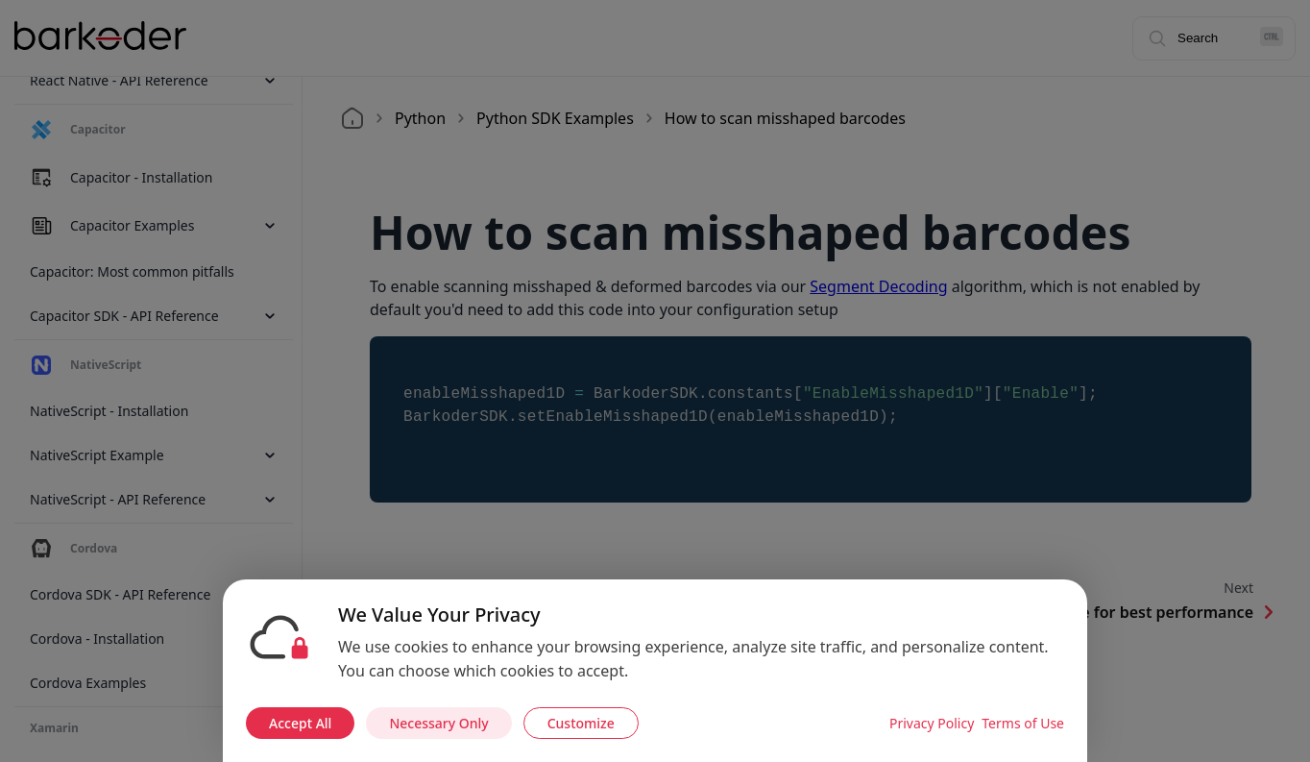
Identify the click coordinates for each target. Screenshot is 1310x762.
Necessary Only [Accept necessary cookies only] (438, 723)
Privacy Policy (931, 723)
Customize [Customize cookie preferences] (581, 723)
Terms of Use (1023, 723)
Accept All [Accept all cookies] (300, 723)
